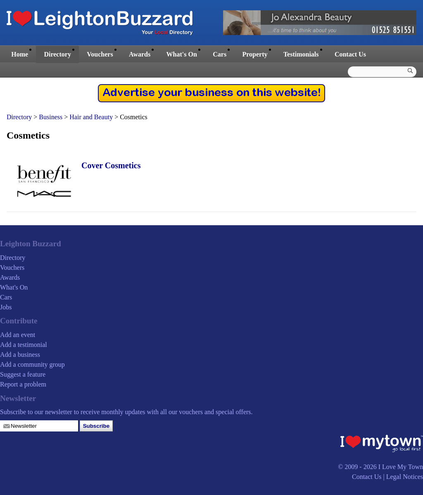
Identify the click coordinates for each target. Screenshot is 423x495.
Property (254, 54)
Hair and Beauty (91, 116)
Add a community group (32, 364)
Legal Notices (404, 476)
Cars (219, 54)
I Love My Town (400, 466)
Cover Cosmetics (110, 165)
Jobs (6, 307)
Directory (57, 54)
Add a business (20, 354)
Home (19, 54)
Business (50, 116)
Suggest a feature (22, 374)
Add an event (17, 334)
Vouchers (100, 54)
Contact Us (350, 54)
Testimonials (301, 54)
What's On (181, 54)
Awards (139, 54)
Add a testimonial (23, 344)
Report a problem (23, 384)
